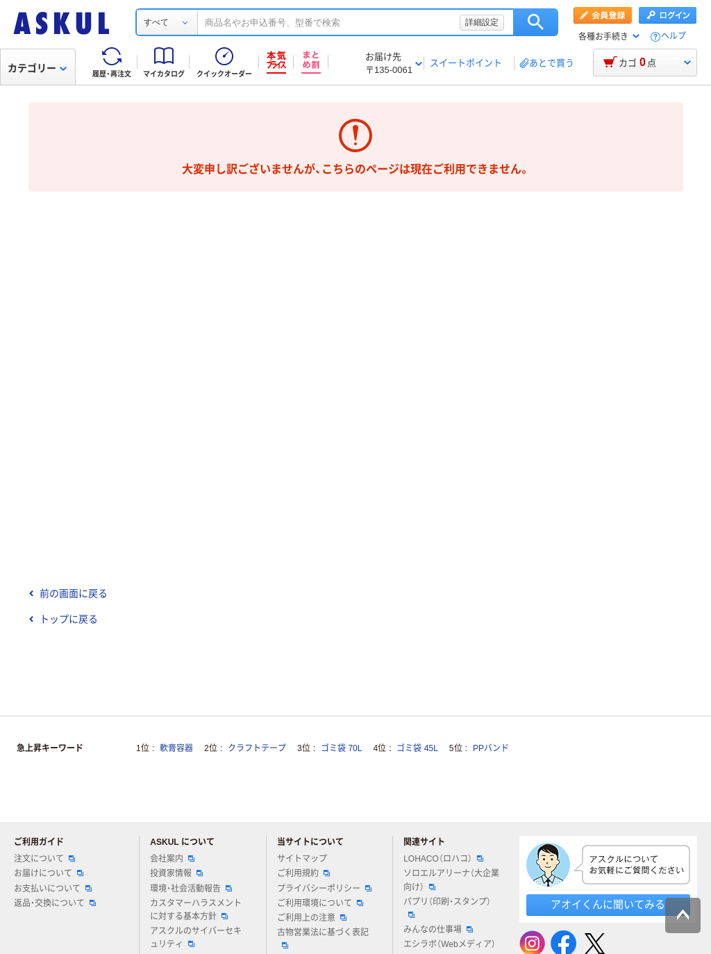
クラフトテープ (257, 748)
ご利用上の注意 (311, 918)
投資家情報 (176, 873)
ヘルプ (673, 36)
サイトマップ (302, 859)
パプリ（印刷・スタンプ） (447, 907)
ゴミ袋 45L (416, 748)
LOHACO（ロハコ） (443, 859)
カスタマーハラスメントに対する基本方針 (196, 909)
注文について (44, 859)
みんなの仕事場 (438, 930)
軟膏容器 (176, 748)
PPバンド (491, 748)
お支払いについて (53, 889)
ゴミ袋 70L (341, 748)
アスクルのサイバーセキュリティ (196, 937)
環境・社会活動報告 (191, 889)
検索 (535, 22)
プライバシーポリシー (324, 889)
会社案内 (172, 859)
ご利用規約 (303, 873)
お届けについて (48, 873)
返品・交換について (55, 903)
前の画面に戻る (68, 593)
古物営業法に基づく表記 (323, 938)
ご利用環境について (320, 903)
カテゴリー (37, 68)
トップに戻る (63, 619)
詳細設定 (482, 22)
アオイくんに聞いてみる (608, 904)
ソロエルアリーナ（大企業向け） (451, 880)
